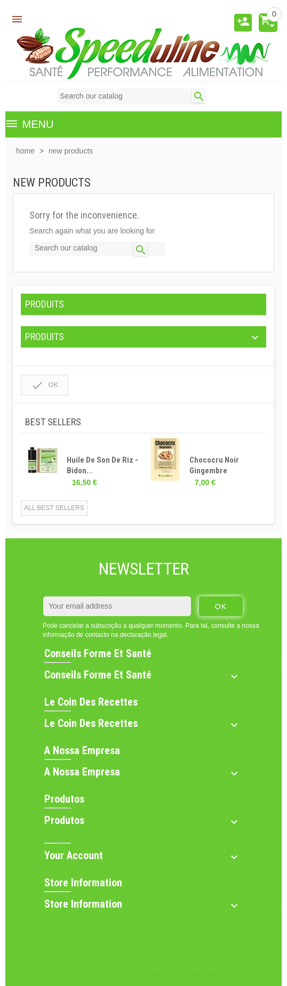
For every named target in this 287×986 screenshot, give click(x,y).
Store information (83, 882)
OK (44, 385)
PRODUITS (44, 304)
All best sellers (54, 508)
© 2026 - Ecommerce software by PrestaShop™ (144, 973)
